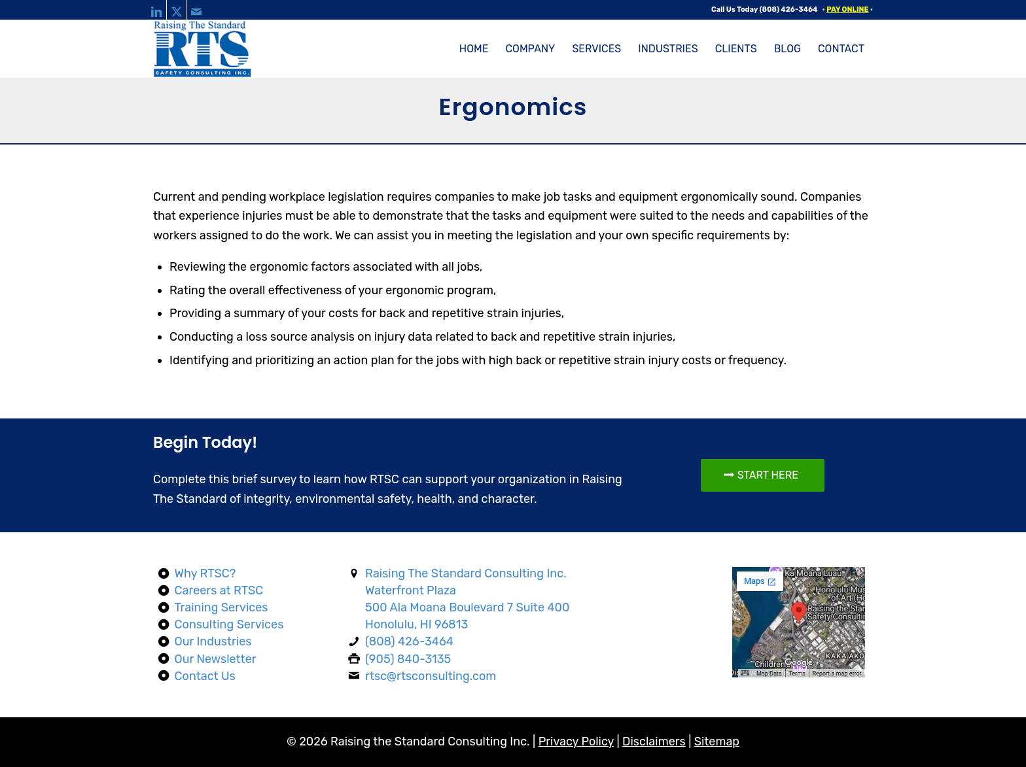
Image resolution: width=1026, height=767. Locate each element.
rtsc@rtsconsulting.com (430, 676)
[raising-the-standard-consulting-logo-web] (203, 49)
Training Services (221, 607)
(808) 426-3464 (789, 9)
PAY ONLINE (847, 9)
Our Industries (213, 641)
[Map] (799, 622)
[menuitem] (474, 49)
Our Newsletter (215, 659)
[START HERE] (762, 475)
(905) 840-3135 (408, 659)
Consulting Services (229, 624)
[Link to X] (176, 10)
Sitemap (716, 741)
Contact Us (205, 676)
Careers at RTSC (219, 590)
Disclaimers (654, 741)
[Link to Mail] (196, 10)
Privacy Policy (576, 741)
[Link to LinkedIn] (156, 10)
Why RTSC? (205, 573)
